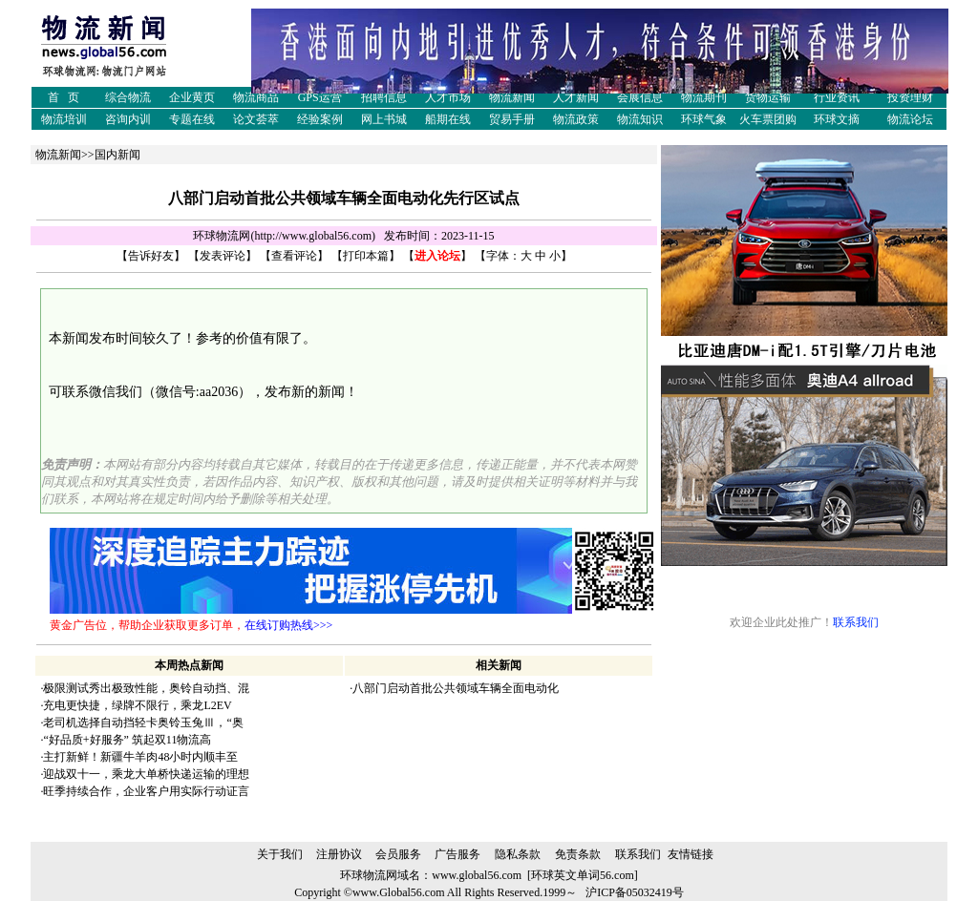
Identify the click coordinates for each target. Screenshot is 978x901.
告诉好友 (151, 255)
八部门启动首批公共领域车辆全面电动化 (455, 688)
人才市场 (448, 97)
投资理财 (910, 97)
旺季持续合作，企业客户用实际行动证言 (146, 791)
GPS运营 (320, 97)
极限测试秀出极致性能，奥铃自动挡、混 (146, 688)
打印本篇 (366, 255)
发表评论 (222, 255)
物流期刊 (704, 97)
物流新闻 (512, 97)
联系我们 (856, 622)
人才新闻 (576, 97)
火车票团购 (768, 119)
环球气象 (704, 119)
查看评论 (294, 255)
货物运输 (768, 97)
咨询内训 (128, 119)
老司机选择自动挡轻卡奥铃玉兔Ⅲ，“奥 (143, 722)
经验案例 (320, 119)
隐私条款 (518, 854)
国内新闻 (117, 154)
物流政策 (576, 119)
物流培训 (64, 119)
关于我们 (280, 854)
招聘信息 (384, 97)
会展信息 (640, 97)
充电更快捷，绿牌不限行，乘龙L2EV (137, 705)
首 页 (63, 97)
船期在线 (448, 119)
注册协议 (339, 854)
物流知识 (640, 119)
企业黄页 (192, 97)
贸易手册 (512, 119)
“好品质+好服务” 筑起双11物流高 (127, 739)
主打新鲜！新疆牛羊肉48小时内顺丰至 (140, 757)
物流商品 (256, 97)
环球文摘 (837, 119)
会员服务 (398, 854)
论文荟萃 (256, 119)
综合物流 (128, 97)
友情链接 (690, 854)
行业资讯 (837, 97)
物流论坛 (910, 119)
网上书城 (384, 119)
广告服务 (457, 854)
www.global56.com (476, 875)
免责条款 (578, 854)
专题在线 (192, 119)
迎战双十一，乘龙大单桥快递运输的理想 (146, 774)
